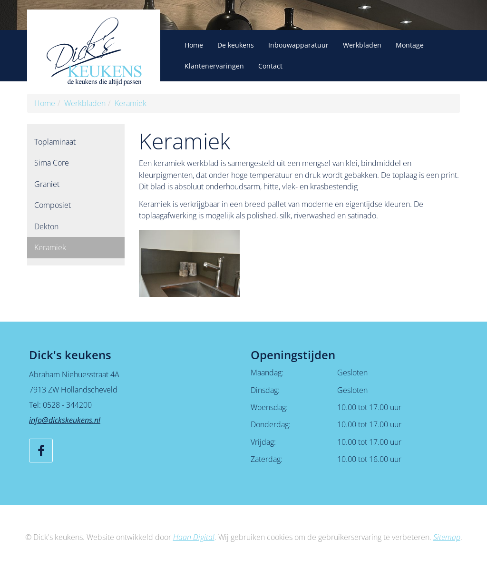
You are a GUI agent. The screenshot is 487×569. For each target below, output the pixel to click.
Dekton (46, 226)
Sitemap (446, 537)
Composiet (52, 205)
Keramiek (130, 103)
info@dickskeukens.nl (64, 420)
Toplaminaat (55, 142)
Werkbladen (362, 44)
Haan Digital (193, 537)
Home (194, 44)
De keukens (235, 44)
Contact (270, 65)
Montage (410, 44)
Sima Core (51, 162)
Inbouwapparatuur (298, 44)
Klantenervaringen (214, 65)
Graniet (46, 184)
